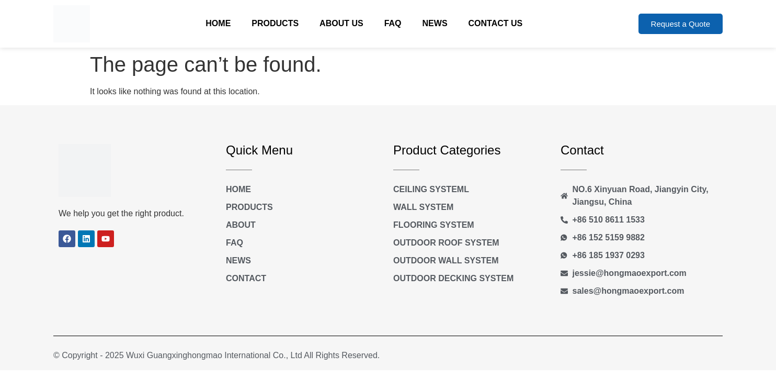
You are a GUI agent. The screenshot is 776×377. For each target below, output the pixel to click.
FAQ (393, 23)
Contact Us (496, 23)
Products (275, 23)
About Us (341, 23)
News (435, 23)
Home (218, 23)
